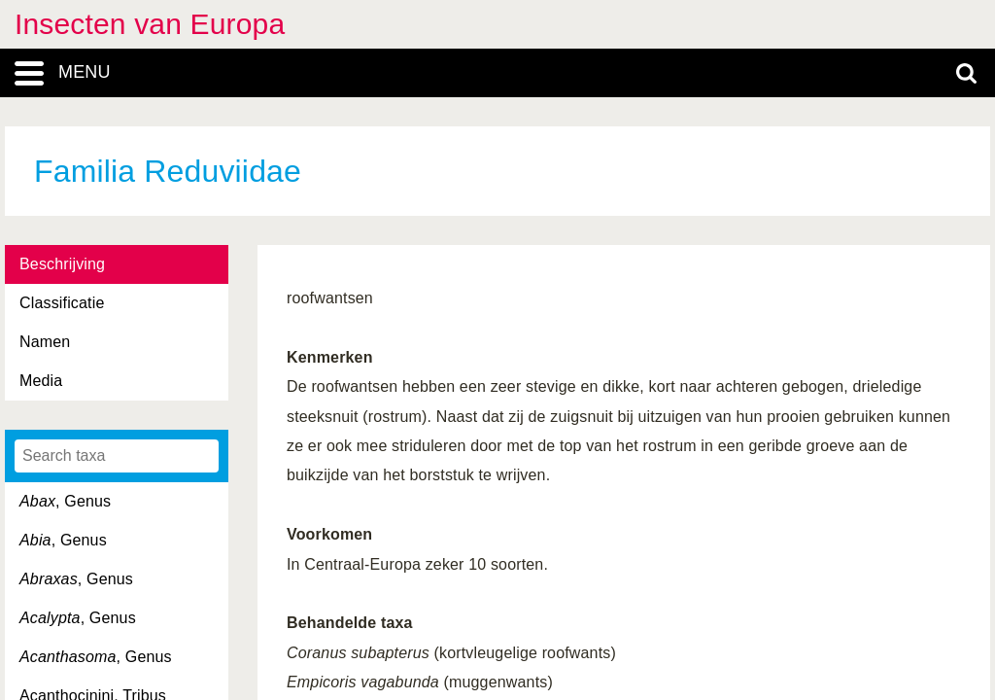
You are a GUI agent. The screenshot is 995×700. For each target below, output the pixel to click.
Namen (44, 341)
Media (40, 380)
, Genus (65, 501)
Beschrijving (62, 264)
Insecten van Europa (150, 24)
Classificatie (61, 303)
